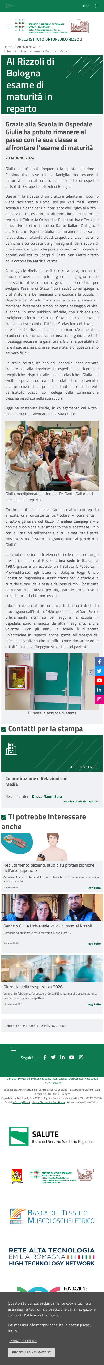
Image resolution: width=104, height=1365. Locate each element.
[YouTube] (99, 680)
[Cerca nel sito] (96, 6)
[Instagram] (99, 699)
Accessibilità (60, 1079)
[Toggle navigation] (8, 26)
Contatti (11, 1079)
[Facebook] (99, 661)
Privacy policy (26, 1079)
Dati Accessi (76, 1079)
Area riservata (53, 1083)
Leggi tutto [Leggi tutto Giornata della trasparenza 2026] (94, 1004)
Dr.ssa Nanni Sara (47, 796)
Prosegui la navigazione (31, 1352)
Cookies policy (43, 1079)
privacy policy (23, 1341)
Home (8, 46)
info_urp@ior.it (21, 1102)
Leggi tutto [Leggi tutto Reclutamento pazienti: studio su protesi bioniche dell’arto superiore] (94, 888)
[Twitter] (99, 671)
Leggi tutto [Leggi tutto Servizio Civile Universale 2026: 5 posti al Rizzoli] (94, 943)
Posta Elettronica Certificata (48, 1102)
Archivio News (26, 46)
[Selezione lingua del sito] (86, 6)
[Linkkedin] (99, 689)
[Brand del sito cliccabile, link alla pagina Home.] (52, 31)
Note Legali (91, 1079)
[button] (10, 6)
